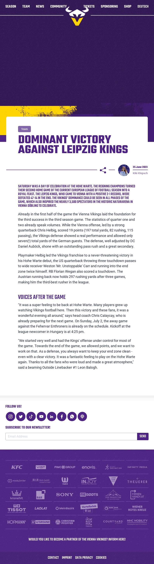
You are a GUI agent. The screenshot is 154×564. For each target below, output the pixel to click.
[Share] (103, 170)
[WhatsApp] (72, 416)
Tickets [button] (89, 7)
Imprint (67, 558)
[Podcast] (82, 416)
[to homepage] (77, 16)
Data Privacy (84, 558)
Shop (127, 7)
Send (143, 436)
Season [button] (10, 7)
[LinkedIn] (51, 416)
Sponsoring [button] (109, 7)
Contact (53, 558)
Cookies (101, 558)
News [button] (40, 7)
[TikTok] (31, 416)
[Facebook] (61, 416)
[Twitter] (20, 416)
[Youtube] (41, 416)
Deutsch (143, 7)
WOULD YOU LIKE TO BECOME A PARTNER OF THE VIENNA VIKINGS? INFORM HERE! (77, 539)
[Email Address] (71, 436)
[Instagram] (10, 416)
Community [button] (58, 7)
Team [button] (26, 7)
